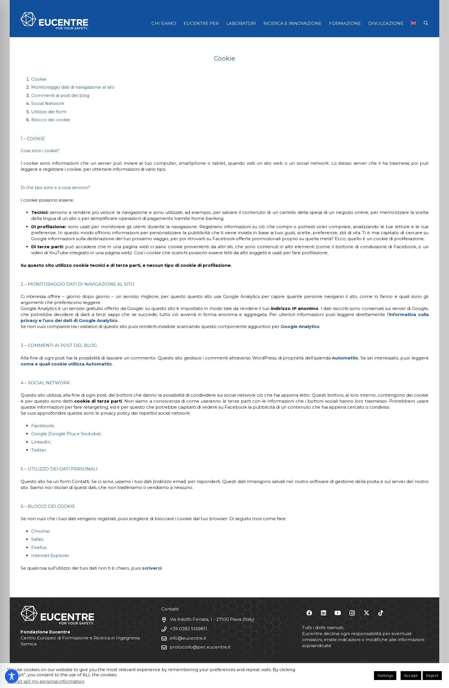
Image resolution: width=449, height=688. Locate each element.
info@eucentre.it (188, 638)
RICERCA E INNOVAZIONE (292, 23)
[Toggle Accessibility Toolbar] (11, 676)
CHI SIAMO (163, 23)
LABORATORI (241, 23)
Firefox (38, 547)
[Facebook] (309, 613)
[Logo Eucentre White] (54, 20)
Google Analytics (300, 326)
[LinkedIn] (323, 613)
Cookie (38, 79)
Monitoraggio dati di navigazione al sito (73, 87)
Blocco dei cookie (50, 119)
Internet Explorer (50, 555)
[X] (366, 613)
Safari (37, 539)
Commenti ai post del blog (60, 95)
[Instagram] (352, 613)
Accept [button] (411, 675)
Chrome (40, 531)
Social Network (47, 103)
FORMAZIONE (345, 23)
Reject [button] (432, 675)
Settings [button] (385, 675)
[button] (426, 23)
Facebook (42, 425)
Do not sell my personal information (45, 681)
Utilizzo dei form (48, 111)
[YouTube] (338, 613)
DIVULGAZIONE (385, 23)
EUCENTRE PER (201, 23)
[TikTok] (381, 613)
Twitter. (39, 450)
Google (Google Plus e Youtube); (66, 433)
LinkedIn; (41, 442)
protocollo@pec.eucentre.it (200, 647)
